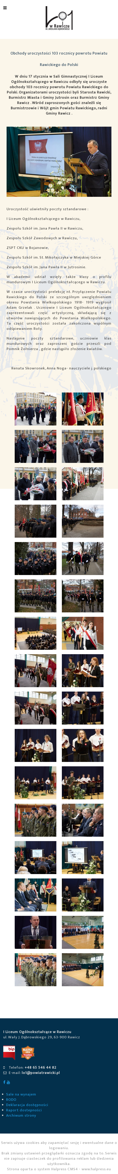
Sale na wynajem (21, 1094)
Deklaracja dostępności (27, 1105)
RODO (11, 1100)
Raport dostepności (24, 1110)
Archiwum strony (21, 1115)
